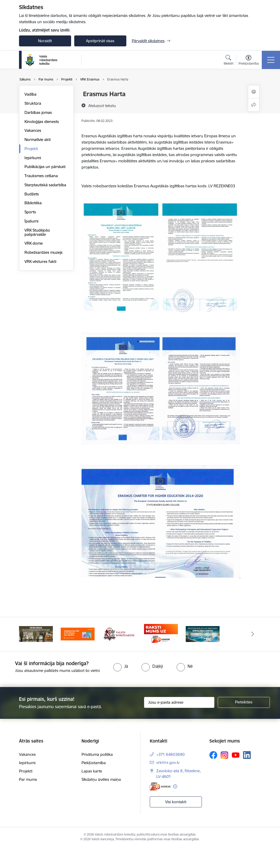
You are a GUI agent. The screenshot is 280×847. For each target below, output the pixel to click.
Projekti (31, 148)
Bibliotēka (33, 202)
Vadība (30, 94)
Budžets (31, 193)
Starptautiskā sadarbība (45, 184)
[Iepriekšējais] (27, 634)
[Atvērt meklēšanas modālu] (228, 60)
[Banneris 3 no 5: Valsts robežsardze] (119, 633)
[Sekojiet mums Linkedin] (247, 755)
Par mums (28, 779)
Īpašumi (31, 221)
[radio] (120, 666)
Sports (30, 211)
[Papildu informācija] (175, 786)
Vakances (32, 130)
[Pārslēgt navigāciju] (271, 60)
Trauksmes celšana (41, 175)
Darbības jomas (38, 112)
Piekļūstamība (94, 762)
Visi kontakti (175, 801)
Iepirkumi (32, 157)
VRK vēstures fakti (40, 261)
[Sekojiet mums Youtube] (236, 755)
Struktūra (32, 103)
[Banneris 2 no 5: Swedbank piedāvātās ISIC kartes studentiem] (78, 633)
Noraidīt (45, 40)
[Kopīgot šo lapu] (253, 104)
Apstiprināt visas (100, 40)
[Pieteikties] (244, 702)
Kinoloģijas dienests (41, 121)
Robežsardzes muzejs (43, 252)
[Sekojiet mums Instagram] (224, 755)
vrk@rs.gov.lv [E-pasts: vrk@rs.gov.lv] (167, 762)
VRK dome (33, 243)
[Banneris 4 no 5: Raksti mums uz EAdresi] (161, 633)
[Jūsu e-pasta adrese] (179, 702)
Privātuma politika (97, 754)
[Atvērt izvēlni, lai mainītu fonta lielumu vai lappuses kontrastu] (248, 60)
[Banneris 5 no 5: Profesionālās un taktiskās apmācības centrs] (203, 633)
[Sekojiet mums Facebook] (213, 755)
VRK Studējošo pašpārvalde (37, 232)
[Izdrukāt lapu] (253, 91)
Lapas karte (92, 771)
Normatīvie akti (37, 139)
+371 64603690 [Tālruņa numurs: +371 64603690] (170, 754)
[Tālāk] (252, 634)
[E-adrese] (160, 786)
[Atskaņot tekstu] (102, 105)
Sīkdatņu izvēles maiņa (101, 779)
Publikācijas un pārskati (44, 166)
